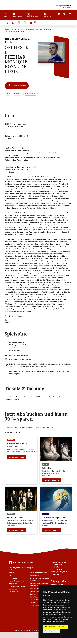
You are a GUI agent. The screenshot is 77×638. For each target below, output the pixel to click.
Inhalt (8, 93)
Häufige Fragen (35, 591)
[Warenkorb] (58, 14)
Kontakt (12, 572)
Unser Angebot (18, 29)
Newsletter (13, 578)
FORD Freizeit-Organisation (54, 517)
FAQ (10, 575)
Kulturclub (46, 468)
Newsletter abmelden (16, 581)
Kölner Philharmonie (45, 29)
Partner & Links (35, 605)
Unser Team (34, 597)
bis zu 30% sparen (30, 93)
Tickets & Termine (16, 86)
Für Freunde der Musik (17, 443)
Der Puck (33, 602)
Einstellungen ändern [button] (51, 631)
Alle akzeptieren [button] (50, 627)
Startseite (8, 29)
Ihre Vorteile (34, 588)
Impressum (13, 589)
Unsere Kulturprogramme (39, 572)
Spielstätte (17, 93)
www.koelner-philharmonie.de (20, 359)
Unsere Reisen (35, 575)
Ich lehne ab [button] (62, 627)
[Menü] (69, 14)
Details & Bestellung (16, 457)
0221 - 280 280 (14, 351)
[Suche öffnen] (64, 14)
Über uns (33, 594)
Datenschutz (13, 592)
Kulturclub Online (15, 517)
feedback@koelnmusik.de (18, 356)
